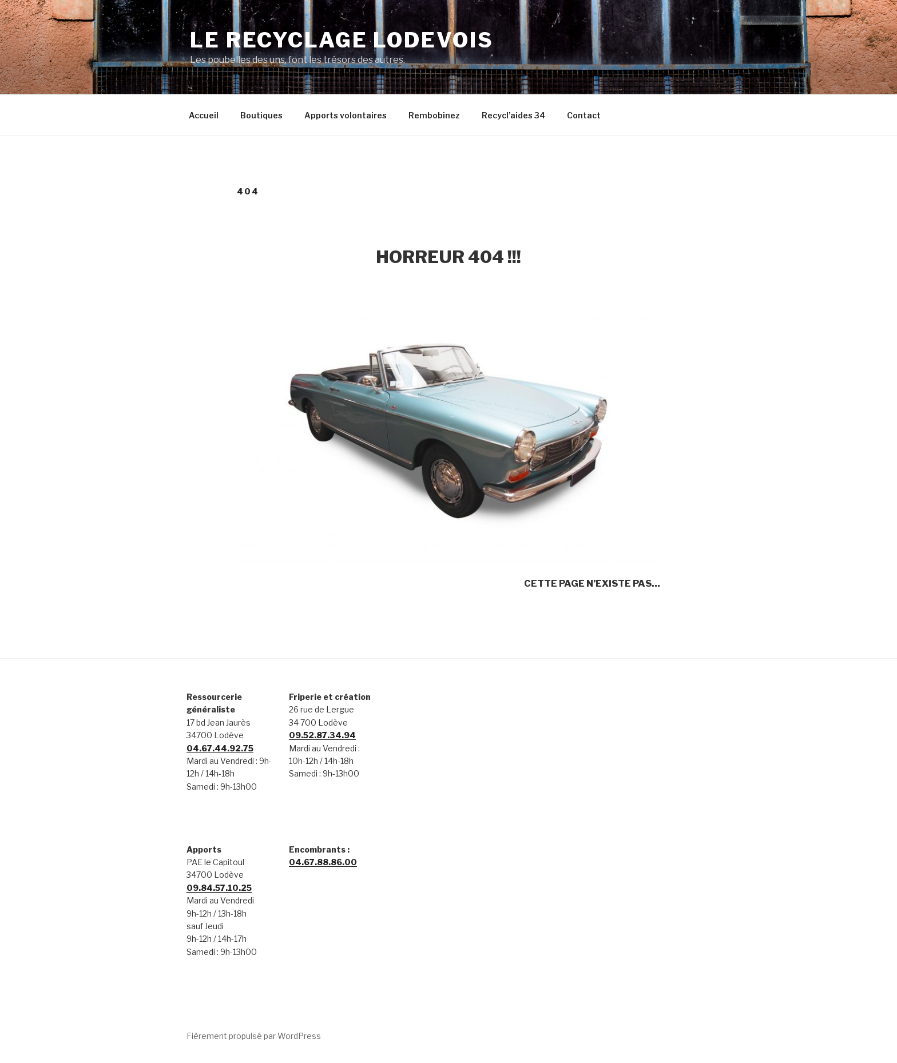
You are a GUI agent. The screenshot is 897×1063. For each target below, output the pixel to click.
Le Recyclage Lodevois (341, 40)
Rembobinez (434, 115)
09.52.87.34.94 (322, 735)
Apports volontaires (345, 115)
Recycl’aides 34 (513, 115)
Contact (584, 115)
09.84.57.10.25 (219, 888)
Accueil (204, 115)
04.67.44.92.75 (219, 748)
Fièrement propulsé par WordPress (253, 1036)
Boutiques (261, 115)
